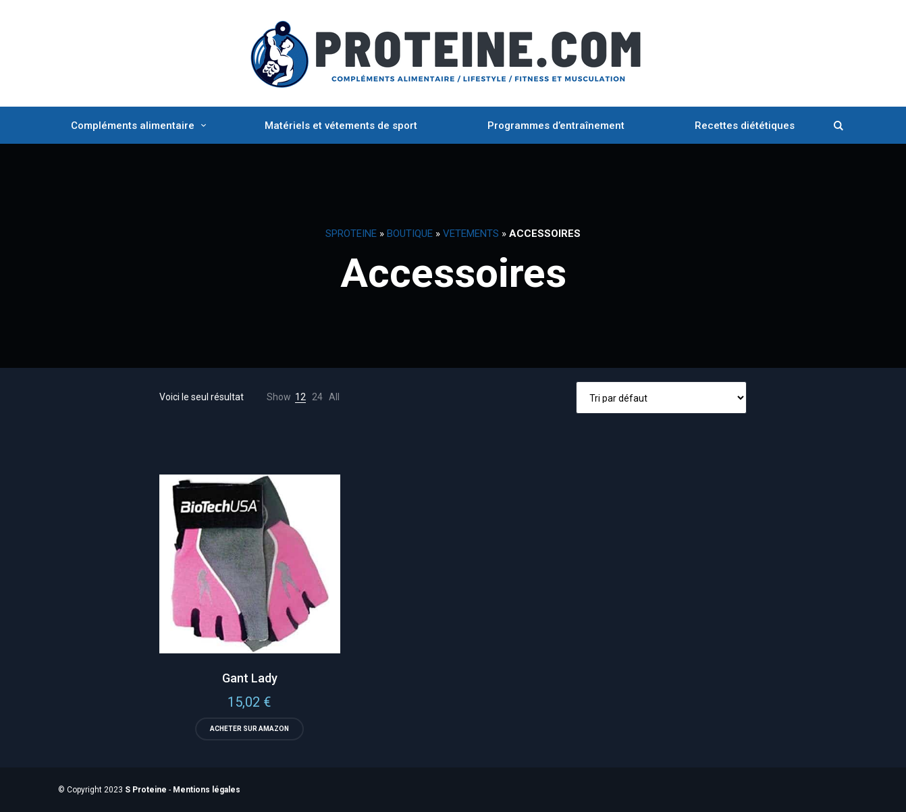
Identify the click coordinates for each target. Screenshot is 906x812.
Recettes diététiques (745, 125)
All (334, 396)
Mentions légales (206, 789)
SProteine (351, 233)
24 (317, 396)
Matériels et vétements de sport (341, 125)
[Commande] (661, 397)
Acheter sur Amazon (249, 728)
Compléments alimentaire (132, 125)
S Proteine (146, 789)
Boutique (410, 233)
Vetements (471, 233)
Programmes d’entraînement (555, 125)
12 (300, 396)
